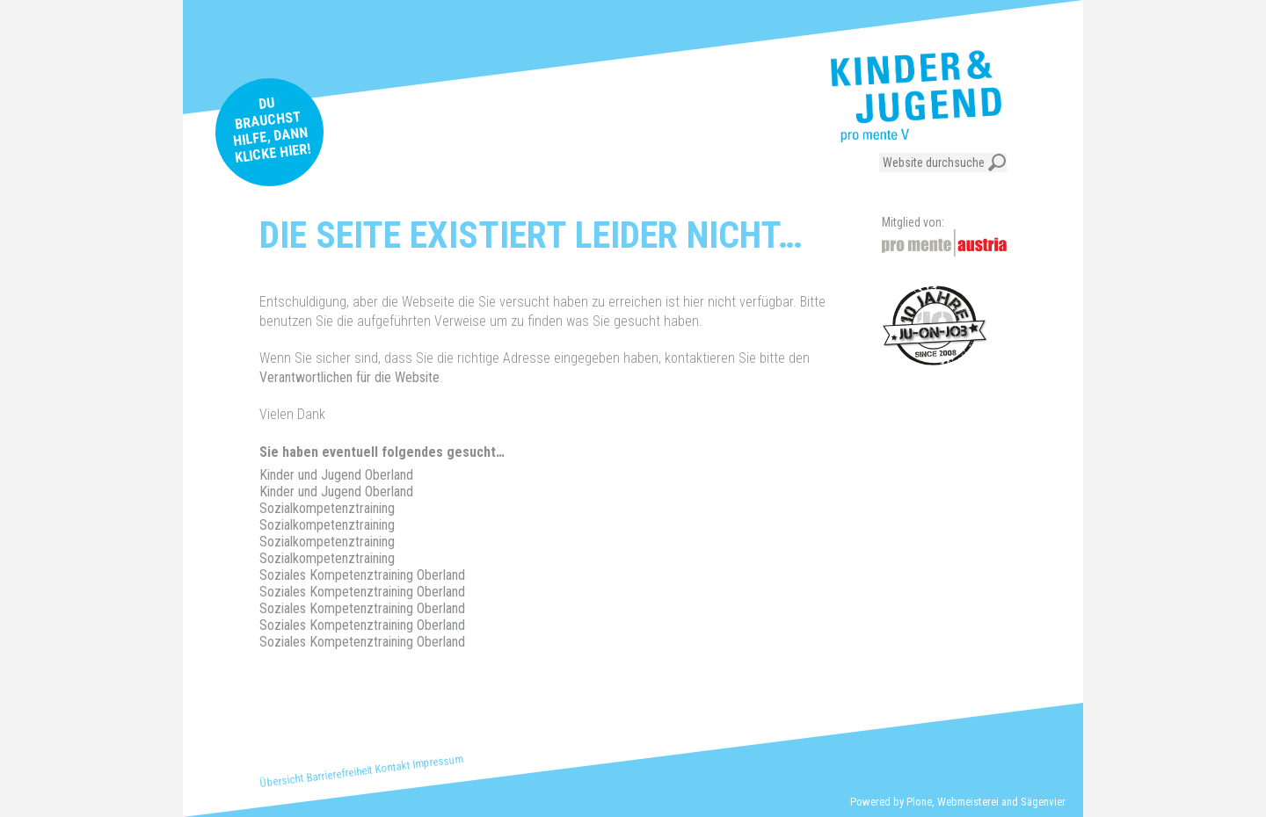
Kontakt (393, 767)
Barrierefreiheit (340, 773)
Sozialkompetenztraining (327, 508)
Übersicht (281, 780)
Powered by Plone (891, 801)
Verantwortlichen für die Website (349, 377)
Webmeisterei (968, 801)
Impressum (437, 761)
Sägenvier (1043, 801)
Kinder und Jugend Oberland (336, 474)
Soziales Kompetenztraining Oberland (362, 575)
